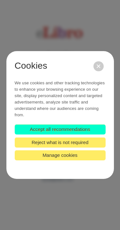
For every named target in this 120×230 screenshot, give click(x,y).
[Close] (98, 66)
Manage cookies (60, 155)
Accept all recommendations (60, 129)
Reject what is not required (60, 142)
